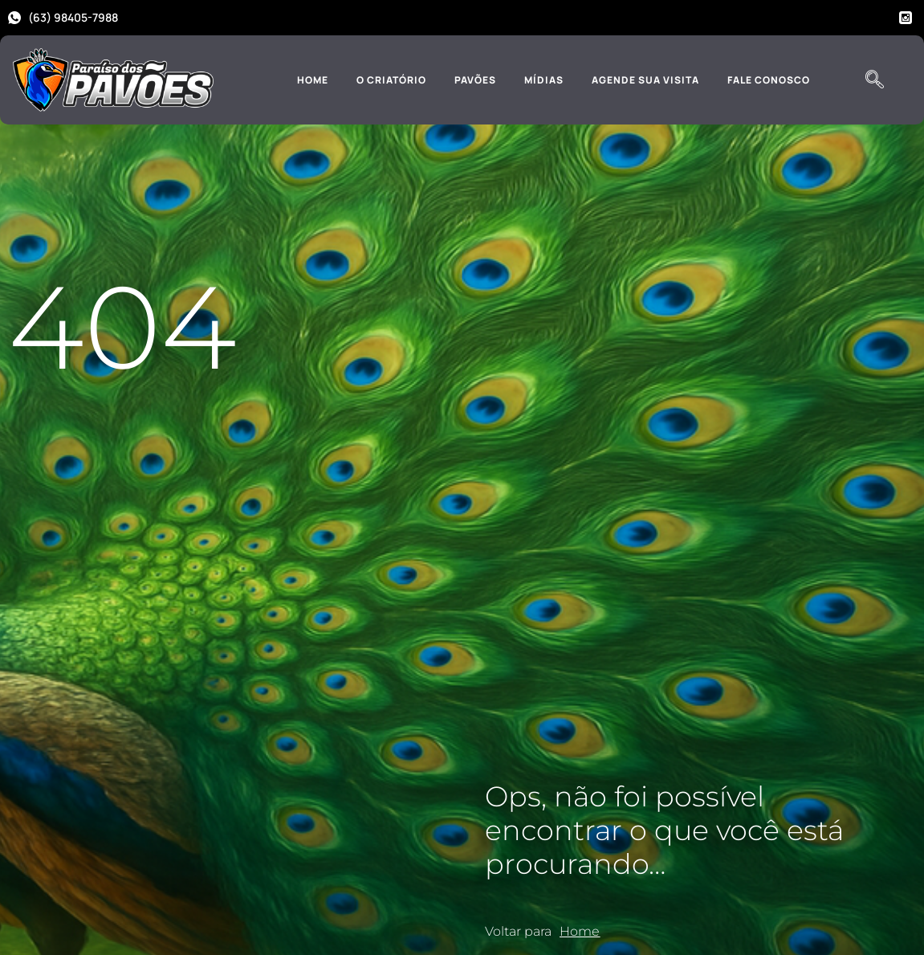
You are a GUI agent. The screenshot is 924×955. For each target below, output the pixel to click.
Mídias (544, 80)
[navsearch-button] (875, 80)
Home (312, 80)
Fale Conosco (768, 80)
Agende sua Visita (645, 80)
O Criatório (391, 80)
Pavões (475, 80)
